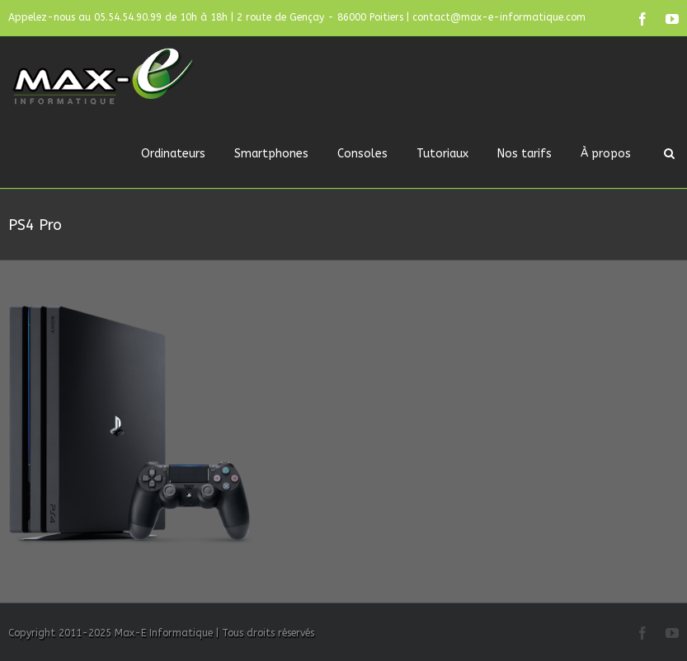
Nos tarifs (524, 154)
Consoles (362, 154)
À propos (606, 154)
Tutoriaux (442, 154)
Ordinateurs (173, 154)
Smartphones (271, 154)
